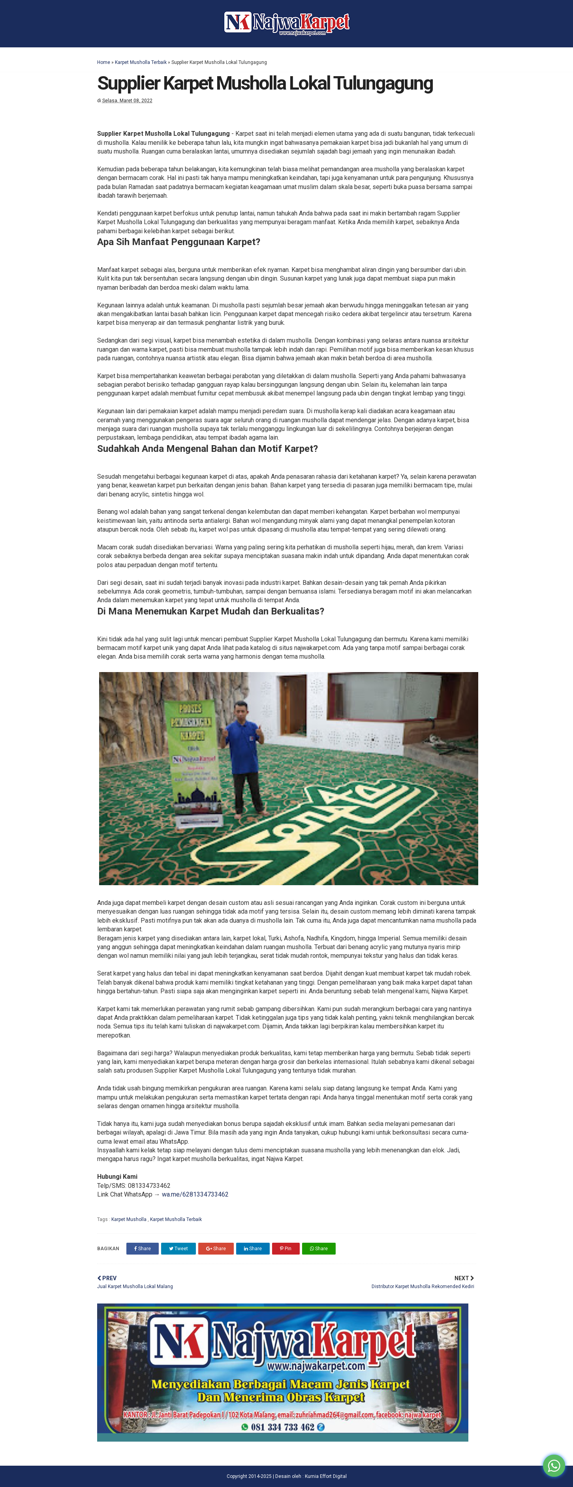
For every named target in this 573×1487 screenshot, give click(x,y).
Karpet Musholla (129, 1219)
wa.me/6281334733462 (195, 1194)
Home (103, 62)
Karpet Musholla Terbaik (141, 62)
